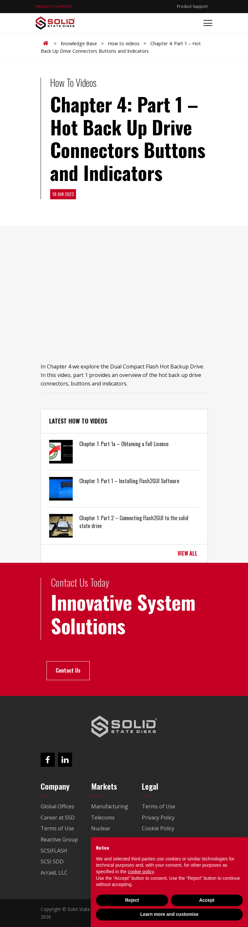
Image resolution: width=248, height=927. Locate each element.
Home (47, 43)
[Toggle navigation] (206, 23)
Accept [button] (207, 900)
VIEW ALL (188, 553)
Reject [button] (132, 900)
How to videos (124, 43)
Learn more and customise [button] (169, 914)
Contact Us (68, 670)
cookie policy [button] (141, 871)
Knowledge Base (79, 43)
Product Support (192, 6)
